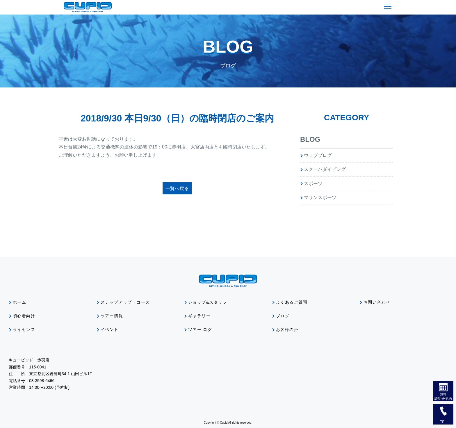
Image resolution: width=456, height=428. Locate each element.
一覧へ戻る (177, 188)
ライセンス (24, 329)
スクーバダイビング (325, 169)
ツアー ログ (200, 329)
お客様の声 (287, 329)
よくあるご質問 (291, 302)
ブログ (282, 316)
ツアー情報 (112, 316)
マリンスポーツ (320, 197)
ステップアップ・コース (125, 302)
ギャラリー (199, 316)
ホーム (19, 302)
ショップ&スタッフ (207, 302)
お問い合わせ (377, 302)
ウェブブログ (318, 155)
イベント (110, 329)
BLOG (310, 139)
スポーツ (313, 183)
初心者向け (24, 316)
